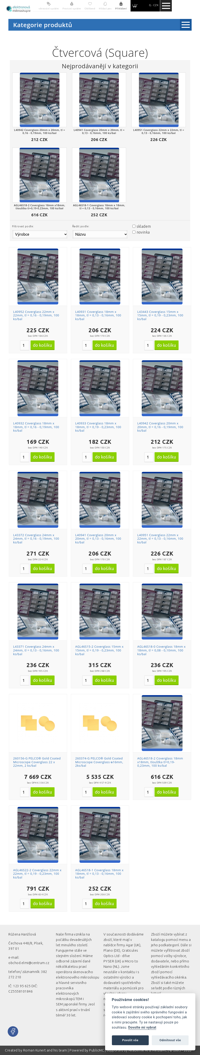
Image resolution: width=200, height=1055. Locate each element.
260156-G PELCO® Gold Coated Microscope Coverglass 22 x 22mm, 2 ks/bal (37, 762)
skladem (144, 226)
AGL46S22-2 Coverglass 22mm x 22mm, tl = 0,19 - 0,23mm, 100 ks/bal (37, 873)
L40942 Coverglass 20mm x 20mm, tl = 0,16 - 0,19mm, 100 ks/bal (160, 427)
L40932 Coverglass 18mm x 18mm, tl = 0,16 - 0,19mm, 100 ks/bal (36, 427)
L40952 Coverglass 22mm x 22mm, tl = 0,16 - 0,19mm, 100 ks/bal (36, 315)
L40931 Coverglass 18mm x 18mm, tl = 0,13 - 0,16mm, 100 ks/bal (98, 315)
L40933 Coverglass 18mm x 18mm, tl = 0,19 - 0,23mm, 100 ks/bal (98, 427)
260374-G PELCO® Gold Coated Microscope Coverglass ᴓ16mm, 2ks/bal (99, 762)
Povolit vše (130, 1040)
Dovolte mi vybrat (142, 1028)
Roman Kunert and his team (45, 1050)
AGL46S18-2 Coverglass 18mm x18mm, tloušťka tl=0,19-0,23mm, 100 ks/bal (160, 762)
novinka (143, 232)
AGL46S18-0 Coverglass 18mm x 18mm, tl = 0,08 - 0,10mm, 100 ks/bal (161, 650)
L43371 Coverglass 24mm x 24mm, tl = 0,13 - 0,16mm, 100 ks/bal (36, 650)
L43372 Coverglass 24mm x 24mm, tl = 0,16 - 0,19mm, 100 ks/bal (36, 538)
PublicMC (96, 1050)
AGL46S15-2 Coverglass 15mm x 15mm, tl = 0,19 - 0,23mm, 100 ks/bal (99, 650)
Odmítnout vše (170, 1040)
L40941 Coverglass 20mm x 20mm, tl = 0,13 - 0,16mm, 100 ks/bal (98, 538)
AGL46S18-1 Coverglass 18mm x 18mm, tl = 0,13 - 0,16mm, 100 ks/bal (99, 873)
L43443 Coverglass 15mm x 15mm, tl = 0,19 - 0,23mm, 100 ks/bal (160, 315)
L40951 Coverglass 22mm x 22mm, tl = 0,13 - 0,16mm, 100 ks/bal (160, 538)
